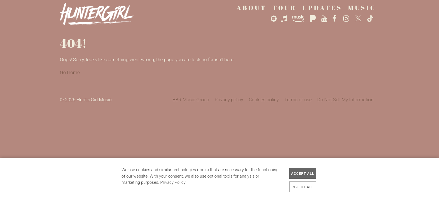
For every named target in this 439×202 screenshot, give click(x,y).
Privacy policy (229, 99)
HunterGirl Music (101, 14)
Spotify (274, 19)
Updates (322, 7)
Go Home (70, 72)
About (252, 7)
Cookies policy (264, 99)
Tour (284, 7)
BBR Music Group (190, 99)
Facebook (335, 19)
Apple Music (285, 19)
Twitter (358, 19)
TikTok (370, 19)
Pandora (313, 19)
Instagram (347, 19)
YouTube (324, 19)
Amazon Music (299, 19)
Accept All (302, 173)
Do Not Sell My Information (345, 99)
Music (362, 7)
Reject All (303, 187)
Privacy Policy (172, 182)
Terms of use (298, 99)
